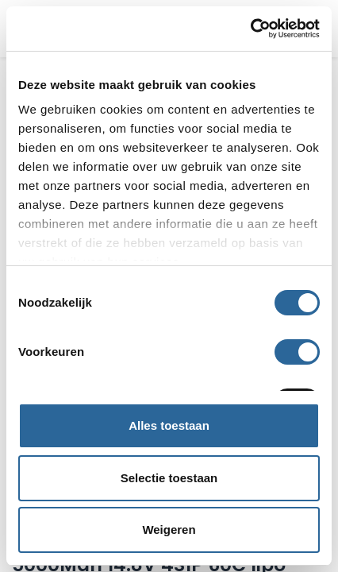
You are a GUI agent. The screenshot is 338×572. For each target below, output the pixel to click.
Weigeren (168, 529)
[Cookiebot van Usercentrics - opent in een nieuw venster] (250, 28)
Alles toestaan (169, 425)
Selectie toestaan (169, 478)
